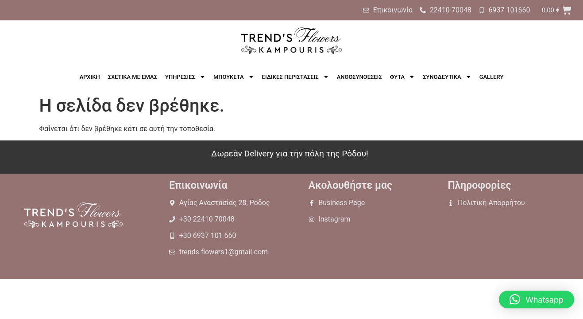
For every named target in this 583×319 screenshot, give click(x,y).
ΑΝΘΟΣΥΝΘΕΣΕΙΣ (359, 77)
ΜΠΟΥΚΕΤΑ (233, 77)
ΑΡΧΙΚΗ (90, 77)
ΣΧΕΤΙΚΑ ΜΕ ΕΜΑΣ (132, 77)
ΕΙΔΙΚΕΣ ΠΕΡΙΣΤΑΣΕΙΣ (295, 77)
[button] (536, 299)
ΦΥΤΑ (402, 77)
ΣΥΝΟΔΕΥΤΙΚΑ (447, 77)
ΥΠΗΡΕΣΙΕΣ (185, 77)
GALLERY (491, 77)
